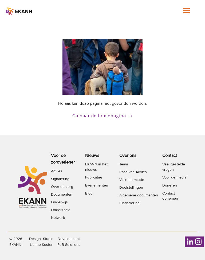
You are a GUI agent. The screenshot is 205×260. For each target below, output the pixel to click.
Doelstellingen (131, 187)
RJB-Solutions (68, 244)
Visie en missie (131, 179)
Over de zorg (62, 186)
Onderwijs (59, 202)
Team (123, 164)
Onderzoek (60, 210)
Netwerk (58, 217)
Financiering (129, 203)
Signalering (60, 179)
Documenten (61, 194)
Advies (56, 171)
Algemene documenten (138, 195)
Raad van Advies (133, 172)
